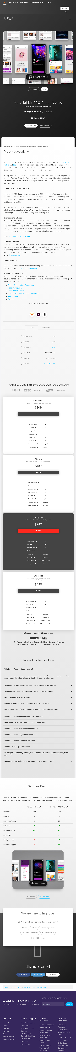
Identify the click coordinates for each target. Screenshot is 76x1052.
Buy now (38, 414)
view (53, 347)
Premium (6, 1031)
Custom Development (30, 933)
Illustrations (25, 1044)
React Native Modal (16, 291)
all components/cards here (19, 236)
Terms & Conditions (28, 1036)
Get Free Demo (45, 125)
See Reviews (49, 364)
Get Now (64, 8)
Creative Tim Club (9, 1039)
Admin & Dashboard (46, 1025)
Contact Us (25, 1026)
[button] (38, 669)
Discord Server (48, 933)
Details (31, 327)
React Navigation (15, 288)
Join (69, 1004)
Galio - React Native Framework (21, 285)
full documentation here (28, 268)
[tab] (38, 669)
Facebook (23, 974)
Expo (15, 165)
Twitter (38, 974)
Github (24, 928)
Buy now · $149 (31, 125)
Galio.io (64, 162)
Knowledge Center (47, 928)
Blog (4, 1034)
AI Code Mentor (64, 1040)
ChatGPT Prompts (64, 1037)
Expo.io (11, 299)
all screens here (14, 255)
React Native (13, 296)
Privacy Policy (26, 1039)
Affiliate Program (9, 1036)
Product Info (44, 327)
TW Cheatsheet (45, 1045)
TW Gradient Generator (44, 1049)
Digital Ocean (63, 1043)
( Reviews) (47, 112)
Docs (44, 89)
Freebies (6, 1028)
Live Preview (34, 89)
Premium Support (27, 1028)
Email (53, 974)
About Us (6, 1023)
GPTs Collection (64, 1030)
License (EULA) (38, 118)
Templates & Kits (45, 1028)
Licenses (24, 1041)
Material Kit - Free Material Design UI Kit (24, 294)
